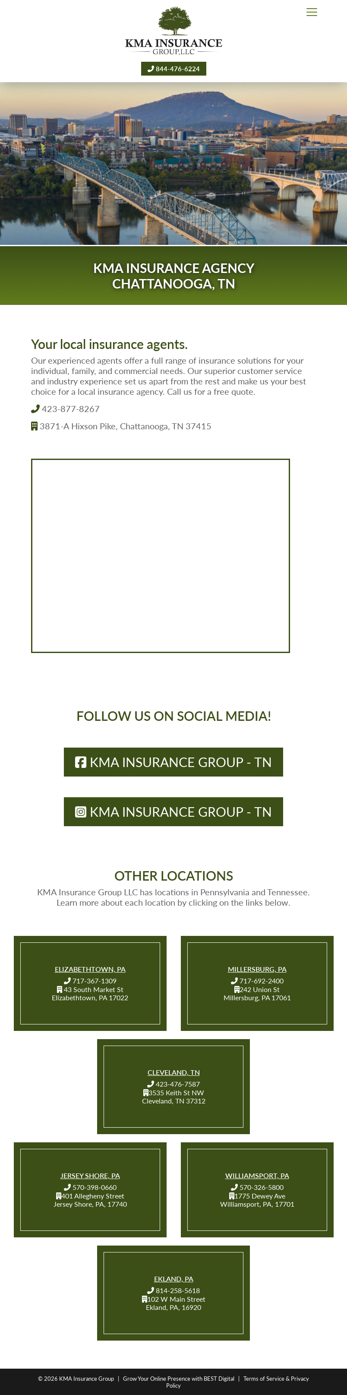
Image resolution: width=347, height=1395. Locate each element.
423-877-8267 (65, 409)
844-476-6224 (174, 68)
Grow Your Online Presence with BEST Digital (178, 1378)
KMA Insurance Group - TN (173, 762)
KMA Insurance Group (86, 1378)
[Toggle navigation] (311, 12)
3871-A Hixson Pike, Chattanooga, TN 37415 (121, 426)
